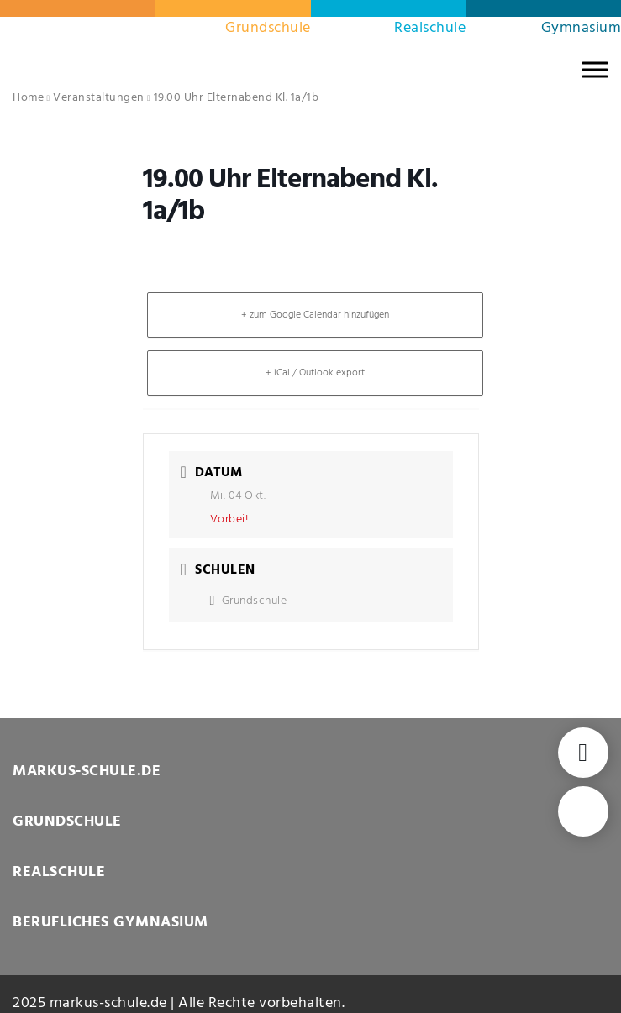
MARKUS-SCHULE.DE (87, 771)
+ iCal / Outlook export (315, 373)
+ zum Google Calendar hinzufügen (315, 315)
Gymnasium (581, 28)
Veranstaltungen (99, 98)
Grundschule (268, 28)
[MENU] (595, 69)
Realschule (430, 28)
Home (28, 98)
